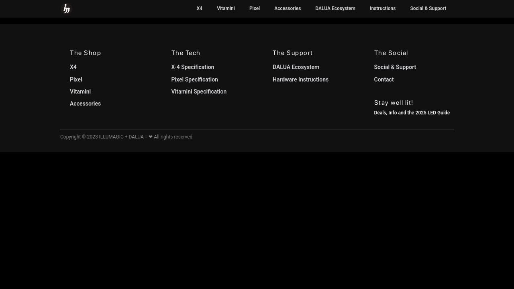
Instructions (383, 8)
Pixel (254, 8)
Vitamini (226, 8)
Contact (384, 79)
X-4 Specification (192, 67)
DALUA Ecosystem (335, 8)
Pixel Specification (194, 79)
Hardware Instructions (300, 79)
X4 (199, 8)
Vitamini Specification (199, 91)
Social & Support (428, 8)
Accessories (287, 8)
